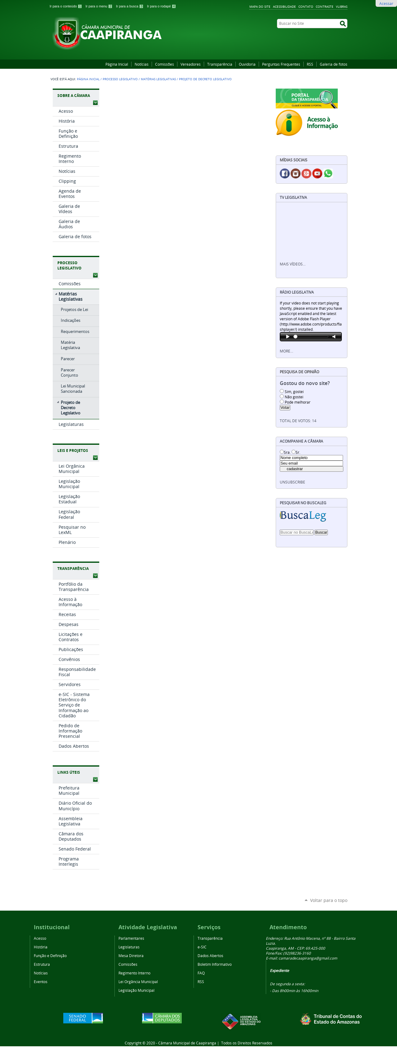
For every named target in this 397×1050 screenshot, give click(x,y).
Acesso (40, 938)
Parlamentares (131, 938)
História (40, 946)
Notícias (142, 64)
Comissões (164, 64)
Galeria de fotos (333, 64)
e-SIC (202, 946)
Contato (305, 6)
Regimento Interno (134, 972)
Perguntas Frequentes (281, 64)
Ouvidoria (247, 64)
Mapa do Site (259, 6)
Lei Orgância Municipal (138, 981)
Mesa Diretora (131, 955)
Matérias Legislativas (158, 79)
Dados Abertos (210, 955)
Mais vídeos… (293, 264)
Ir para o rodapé (161, 6)
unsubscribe (292, 482)
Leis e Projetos (72, 450)
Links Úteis (68, 772)
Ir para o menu (100, 6)
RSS (310, 64)
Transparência (219, 64)
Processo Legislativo (120, 79)
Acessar (386, 3)
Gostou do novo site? (305, 383)
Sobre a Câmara (73, 95)
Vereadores (191, 64)
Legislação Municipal (136, 990)
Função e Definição (50, 955)
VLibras (341, 6)
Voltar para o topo (328, 900)
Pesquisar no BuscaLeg (303, 502)
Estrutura (42, 964)
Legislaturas (129, 946)
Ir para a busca (130, 6)
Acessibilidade (284, 6)
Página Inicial (116, 64)
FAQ (201, 972)
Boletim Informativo (215, 964)
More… (286, 351)
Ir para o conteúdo (66, 6)
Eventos (40, 981)
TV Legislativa (293, 197)
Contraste (324, 6)
